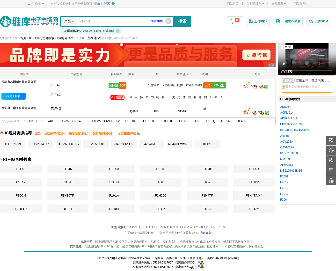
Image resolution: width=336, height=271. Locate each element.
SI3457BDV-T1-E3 (125, 144)
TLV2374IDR (40, 144)
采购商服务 (255, 3)
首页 (23, 38)
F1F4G (56, 95)
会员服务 (279, 3)
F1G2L (207, 182)
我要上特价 (13, 96)
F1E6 (182, 121)
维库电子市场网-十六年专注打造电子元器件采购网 (29, 21)
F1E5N (225, 121)
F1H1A (114, 195)
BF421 (207, 144)
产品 (67, 21)
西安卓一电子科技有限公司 (18, 108)
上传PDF (258, 21)
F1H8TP (67, 209)
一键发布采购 (288, 21)
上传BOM (318, 21)
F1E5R (196, 121)
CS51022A (287, 147)
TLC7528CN (13, 144)
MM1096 (286, 159)
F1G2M (254, 182)
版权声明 (233, 258)
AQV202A (286, 141)
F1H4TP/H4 (254, 195)
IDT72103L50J (289, 153)
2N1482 (285, 136)
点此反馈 (206, 232)
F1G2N (21, 195)
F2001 (284, 176)
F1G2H (67, 182)
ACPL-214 (286, 112)
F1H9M (254, 209)
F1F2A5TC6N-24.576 (72, 121)
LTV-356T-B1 (96, 144)
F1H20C (161, 195)
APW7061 (286, 165)
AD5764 (285, 107)
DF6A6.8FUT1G (68, 144)
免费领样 (157, 21)
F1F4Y (20, 182)
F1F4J (20, 169)
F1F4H (240, 121)
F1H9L (207, 209)
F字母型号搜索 (44, 38)
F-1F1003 (167, 121)
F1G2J (114, 182)
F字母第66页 (65, 38)
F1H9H (114, 209)
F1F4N (161, 169)
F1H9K (161, 209)
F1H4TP (207, 195)
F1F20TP (131, 121)
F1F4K (67, 169)
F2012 (284, 182)
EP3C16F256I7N (291, 124)
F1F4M (114, 169)
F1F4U (254, 169)
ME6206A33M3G (291, 170)
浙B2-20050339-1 (177, 258)
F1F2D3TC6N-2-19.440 (37, 121)
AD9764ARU (288, 118)
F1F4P (207, 169)
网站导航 (301, 3)
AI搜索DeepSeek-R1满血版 (92, 31)
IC (30, 38)
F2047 (284, 194)
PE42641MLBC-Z (151, 144)
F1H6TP (21, 209)
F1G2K (161, 182)
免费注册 (109, 3)
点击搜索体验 (128, 133)
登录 (97, 3)
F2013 (284, 188)
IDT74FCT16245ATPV (294, 130)
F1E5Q (210, 121)
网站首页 (233, 3)
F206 (283, 199)
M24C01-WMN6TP (180, 144)
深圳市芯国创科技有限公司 (18, 82)
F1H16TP (67, 195)
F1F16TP (149, 121)
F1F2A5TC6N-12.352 (106, 121)
